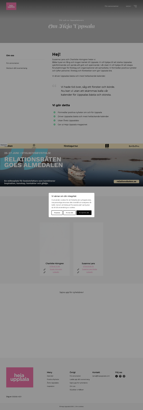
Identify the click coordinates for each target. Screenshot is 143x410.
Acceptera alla (84, 213)
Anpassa (57, 213)
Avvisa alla (69, 213)
